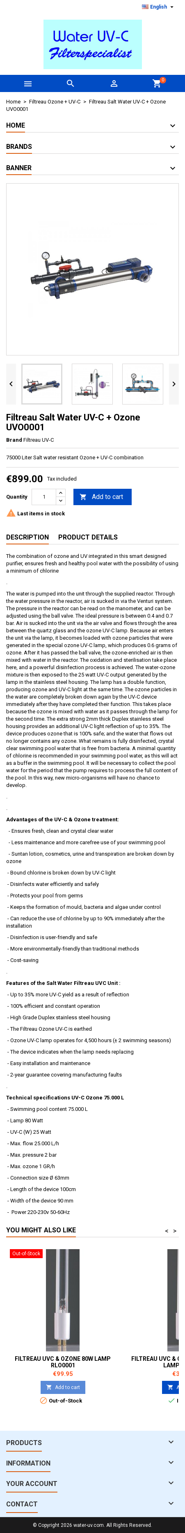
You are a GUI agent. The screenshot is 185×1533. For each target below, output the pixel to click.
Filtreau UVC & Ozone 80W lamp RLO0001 (63, 1362)
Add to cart (101, 497)
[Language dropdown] (159, 7)
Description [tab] (27, 537)
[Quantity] (44, 497)
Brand (14, 440)
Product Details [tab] (88, 537)
